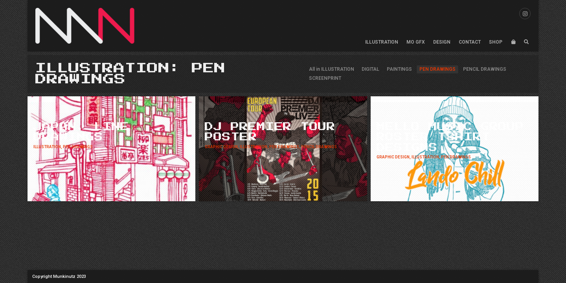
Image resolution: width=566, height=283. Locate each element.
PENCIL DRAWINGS (484, 69)
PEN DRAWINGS (437, 69)
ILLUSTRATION (381, 42)
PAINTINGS (399, 69)
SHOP (495, 42)
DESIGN (441, 42)
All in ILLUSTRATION (331, 69)
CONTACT (470, 42)
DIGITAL (370, 69)
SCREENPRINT (325, 78)
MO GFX (415, 42)
